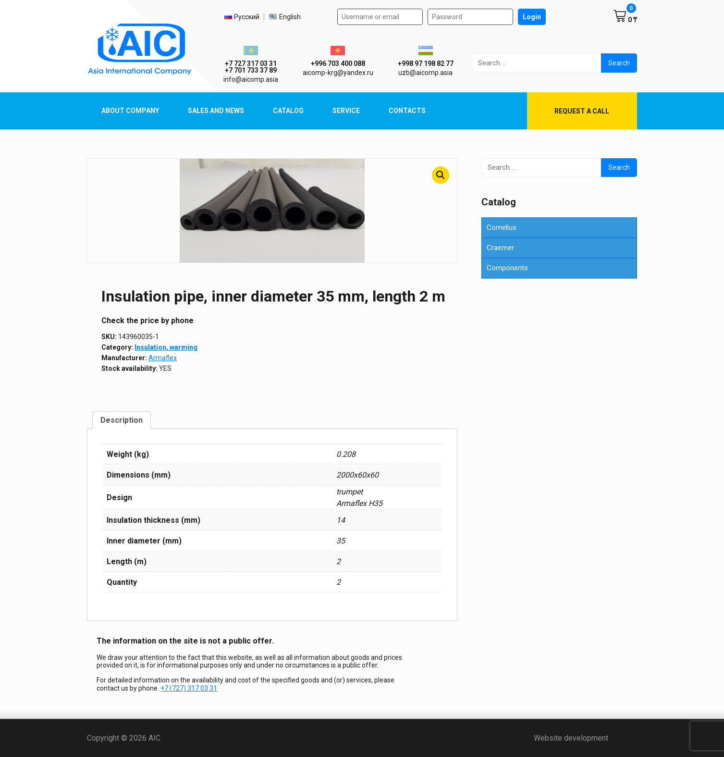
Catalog (288, 110)
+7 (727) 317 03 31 (188, 688)
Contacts (407, 110)
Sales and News (216, 110)
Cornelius (501, 227)
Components (507, 268)
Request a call (581, 111)
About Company (130, 110)
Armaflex (162, 358)
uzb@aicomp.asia (425, 72)
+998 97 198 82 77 (426, 63)
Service (346, 110)
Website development (585, 738)
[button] (440, 175)
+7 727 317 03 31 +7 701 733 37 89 (251, 67)
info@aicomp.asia (250, 79)
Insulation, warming (166, 347)
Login (532, 17)
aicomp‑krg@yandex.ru (338, 72)
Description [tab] (121, 420)
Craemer (500, 247)
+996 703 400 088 (338, 63)
